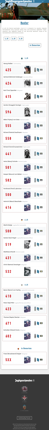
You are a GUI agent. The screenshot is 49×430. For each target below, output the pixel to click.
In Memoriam (35, 45)
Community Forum (24, 418)
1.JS (6, 39)
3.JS (20, 39)
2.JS (13, 39)
